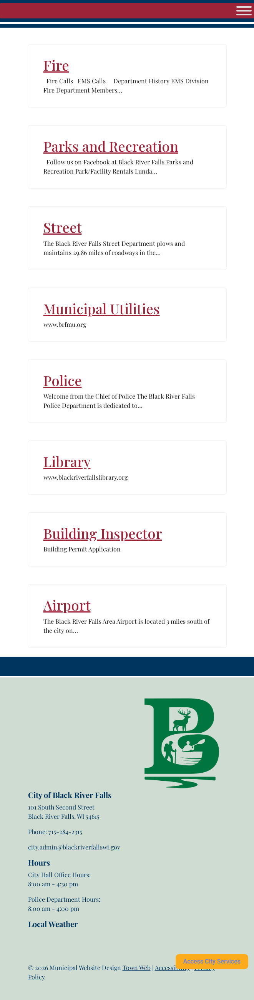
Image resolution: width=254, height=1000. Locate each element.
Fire (56, 65)
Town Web (137, 968)
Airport (67, 605)
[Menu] (244, 10)
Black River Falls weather (66, 959)
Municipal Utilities (101, 308)
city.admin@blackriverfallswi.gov (74, 847)
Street (62, 227)
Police (62, 380)
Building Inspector (102, 533)
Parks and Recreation (110, 146)
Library (67, 461)
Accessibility (172, 968)
